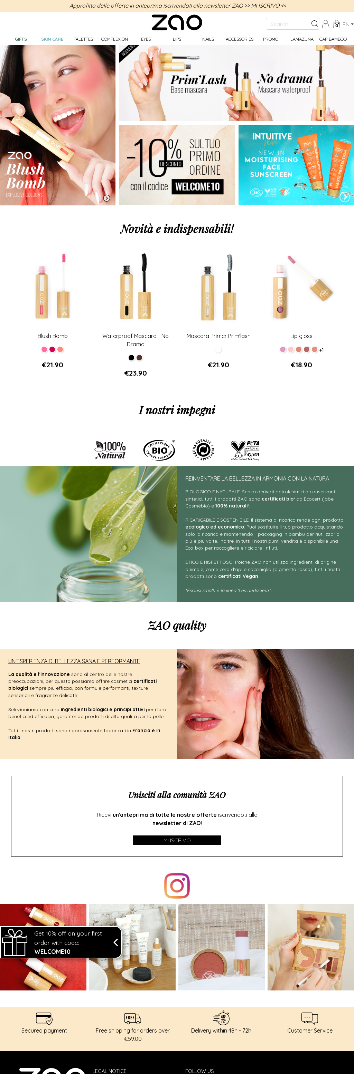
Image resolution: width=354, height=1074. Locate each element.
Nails (208, 39)
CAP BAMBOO (333, 39)
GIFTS (21, 39)
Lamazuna (302, 39)
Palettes (83, 39)
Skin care (52, 39)
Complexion (114, 39)
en (346, 24)
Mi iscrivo (177, 840)
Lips (177, 39)
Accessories (239, 39)
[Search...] (288, 24)
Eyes (146, 39)
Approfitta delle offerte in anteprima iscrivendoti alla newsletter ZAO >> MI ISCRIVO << (177, 5)
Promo (270, 39)
